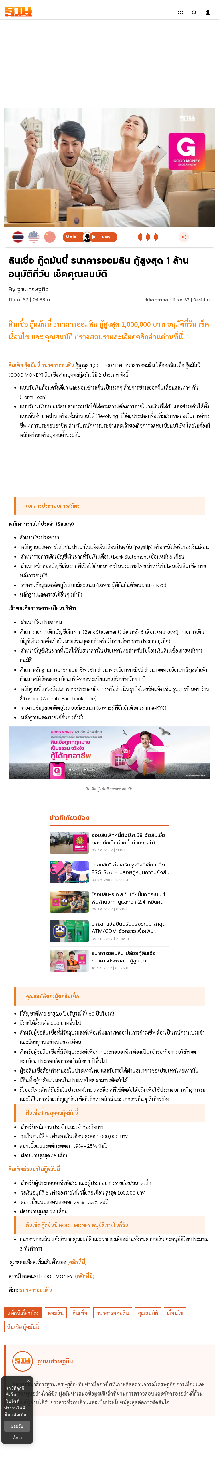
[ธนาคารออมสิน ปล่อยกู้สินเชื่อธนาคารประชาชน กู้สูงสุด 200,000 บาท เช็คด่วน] (109, 961)
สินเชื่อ (80, 1313)
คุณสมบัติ (148, 1313)
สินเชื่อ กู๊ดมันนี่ (23, 1326)
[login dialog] (208, 12)
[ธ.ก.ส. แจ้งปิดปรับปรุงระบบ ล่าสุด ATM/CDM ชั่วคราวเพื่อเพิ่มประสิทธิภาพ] (109, 932)
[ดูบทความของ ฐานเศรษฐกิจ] (110, 1380)
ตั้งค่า (17, 1437)
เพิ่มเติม (19, 1414)
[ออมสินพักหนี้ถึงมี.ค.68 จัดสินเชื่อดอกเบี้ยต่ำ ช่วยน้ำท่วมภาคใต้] (109, 843)
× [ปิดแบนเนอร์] (28, 1380)
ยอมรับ (17, 1426)
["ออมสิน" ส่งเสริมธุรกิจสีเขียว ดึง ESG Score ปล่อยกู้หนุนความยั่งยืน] (109, 872)
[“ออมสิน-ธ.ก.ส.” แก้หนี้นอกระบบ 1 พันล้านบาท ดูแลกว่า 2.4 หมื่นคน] (109, 902)
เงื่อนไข (175, 1313)
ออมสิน (56, 1313)
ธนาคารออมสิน (112, 1313)
